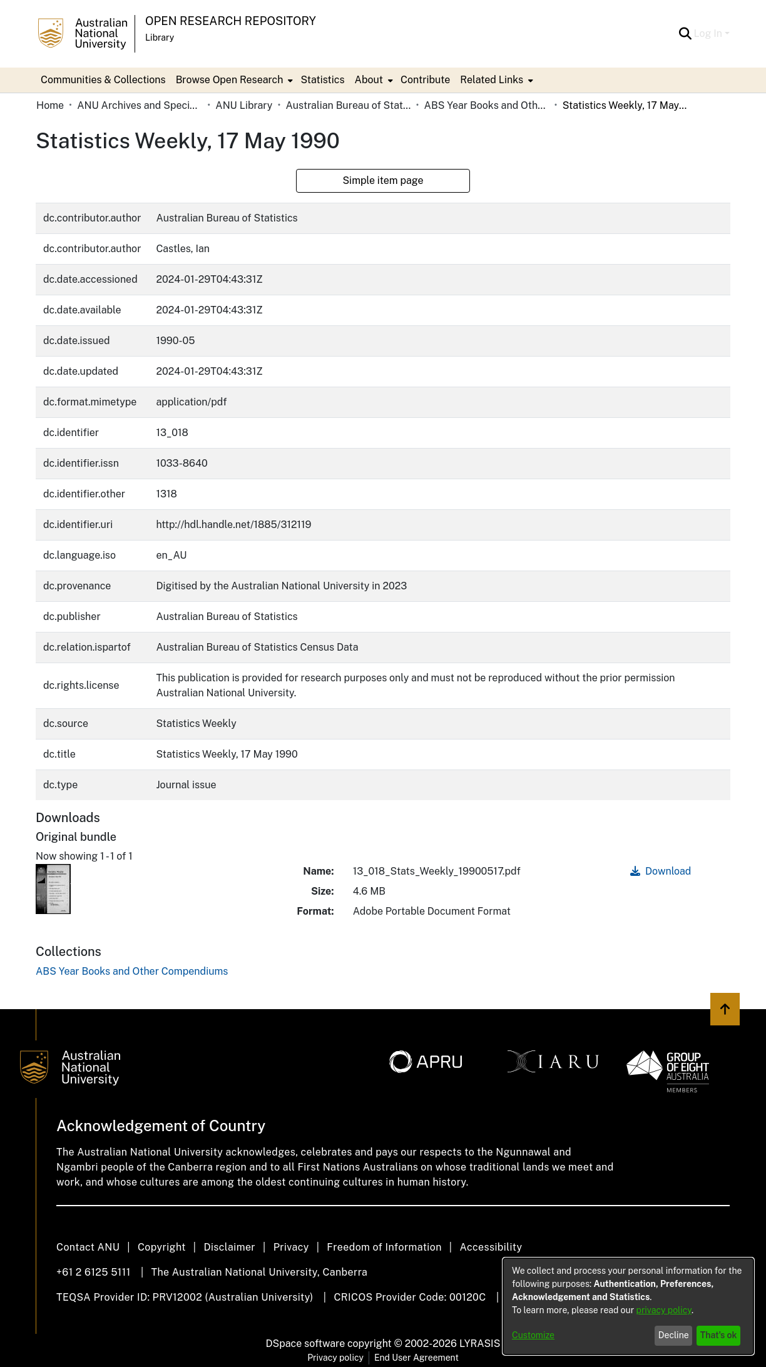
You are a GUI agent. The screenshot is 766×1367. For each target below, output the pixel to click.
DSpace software (305, 1343)
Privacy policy (335, 1358)
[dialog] (628, 1306)
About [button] (369, 80)
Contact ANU (88, 1247)
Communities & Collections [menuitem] (103, 80)
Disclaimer (229, 1247)
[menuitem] (233, 80)
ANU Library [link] (243, 105)
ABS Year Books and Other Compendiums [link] (486, 105)
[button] (685, 33)
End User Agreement (416, 1358)
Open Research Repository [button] (230, 21)
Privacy (291, 1247)
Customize (533, 1335)
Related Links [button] (491, 80)
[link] (132, 971)
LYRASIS (479, 1343)
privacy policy (664, 1310)
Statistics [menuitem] (322, 80)
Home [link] (50, 105)
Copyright (162, 1247)
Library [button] (159, 38)
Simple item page (382, 180)
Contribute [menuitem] (425, 80)
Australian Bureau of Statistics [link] (348, 105)
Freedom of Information (384, 1247)
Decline (673, 1335)
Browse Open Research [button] (229, 80)
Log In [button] (709, 33)
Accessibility (490, 1247)
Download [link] (660, 871)
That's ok (718, 1335)
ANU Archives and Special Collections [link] (139, 105)
